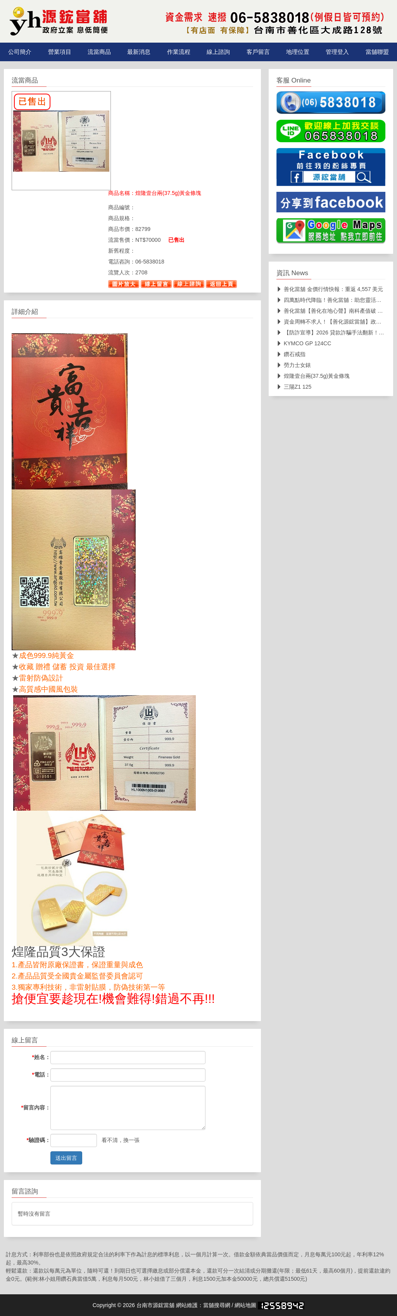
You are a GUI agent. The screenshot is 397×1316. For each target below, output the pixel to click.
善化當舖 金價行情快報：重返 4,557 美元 (329, 289)
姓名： (41, 1057)
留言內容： (35, 1107)
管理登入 (337, 52)
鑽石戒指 (291, 354)
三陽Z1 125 (294, 387)
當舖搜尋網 (216, 1305)
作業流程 (178, 52)
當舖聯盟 (377, 52)
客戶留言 (258, 52)
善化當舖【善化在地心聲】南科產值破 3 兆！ (334, 311)
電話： (41, 1074)
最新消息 (138, 52)
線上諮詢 (218, 52)
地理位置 (297, 52)
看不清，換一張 (121, 1140)
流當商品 (99, 52)
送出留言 (66, 1158)
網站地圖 (245, 1305)
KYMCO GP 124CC (303, 343)
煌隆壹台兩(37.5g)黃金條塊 (313, 376)
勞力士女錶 (293, 365)
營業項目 (59, 52)
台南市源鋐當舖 (155, 1305)
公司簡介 (19, 52)
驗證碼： (38, 1140)
